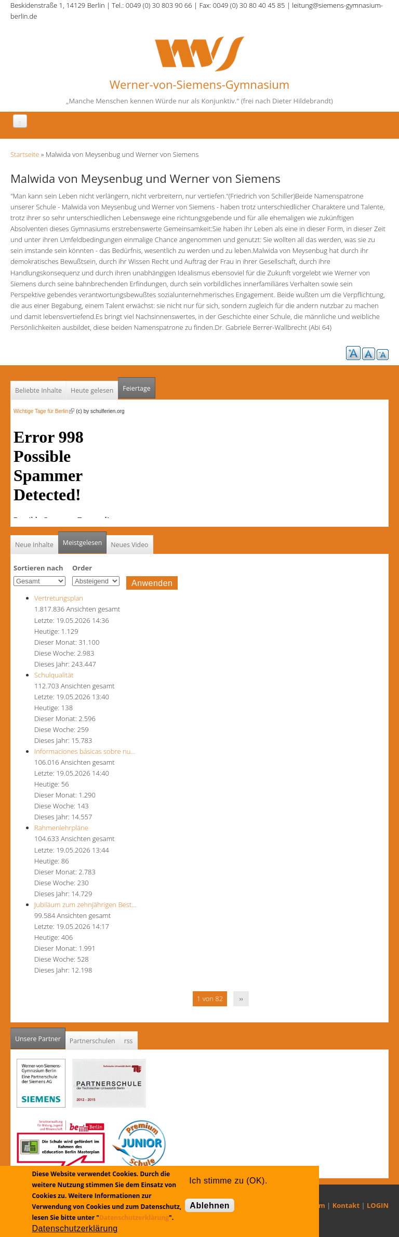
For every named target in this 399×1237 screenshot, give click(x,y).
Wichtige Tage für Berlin (44, 411)
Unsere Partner (40, 1035)
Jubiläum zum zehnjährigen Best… (85, 904)
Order (82, 568)
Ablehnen (210, 1205)
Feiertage (136, 388)
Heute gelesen (92, 390)
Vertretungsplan (58, 598)
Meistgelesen (82, 542)
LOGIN (378, 1205)
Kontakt (346, 1205)
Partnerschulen (92, 1040)
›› (241, 998)
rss (128, 1040)
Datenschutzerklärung (134, 1217)
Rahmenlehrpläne (61, 827)
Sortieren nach (38, 568)
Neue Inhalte (34, 544)
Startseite (24, 154)
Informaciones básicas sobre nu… (85, 751)
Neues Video (129, 544)
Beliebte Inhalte (38, 390)
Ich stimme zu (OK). (228, 1180)
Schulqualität (53, 675)
